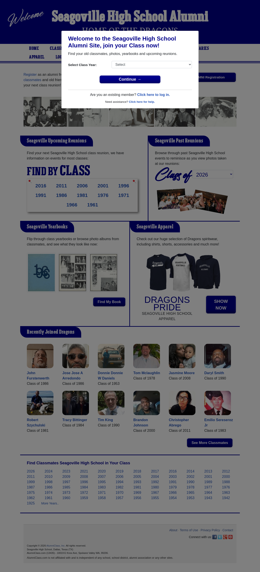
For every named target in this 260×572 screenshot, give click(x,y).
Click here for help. (142, 101)
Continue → (130, 79)
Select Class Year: (82, 65)
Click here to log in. (153, 95)
